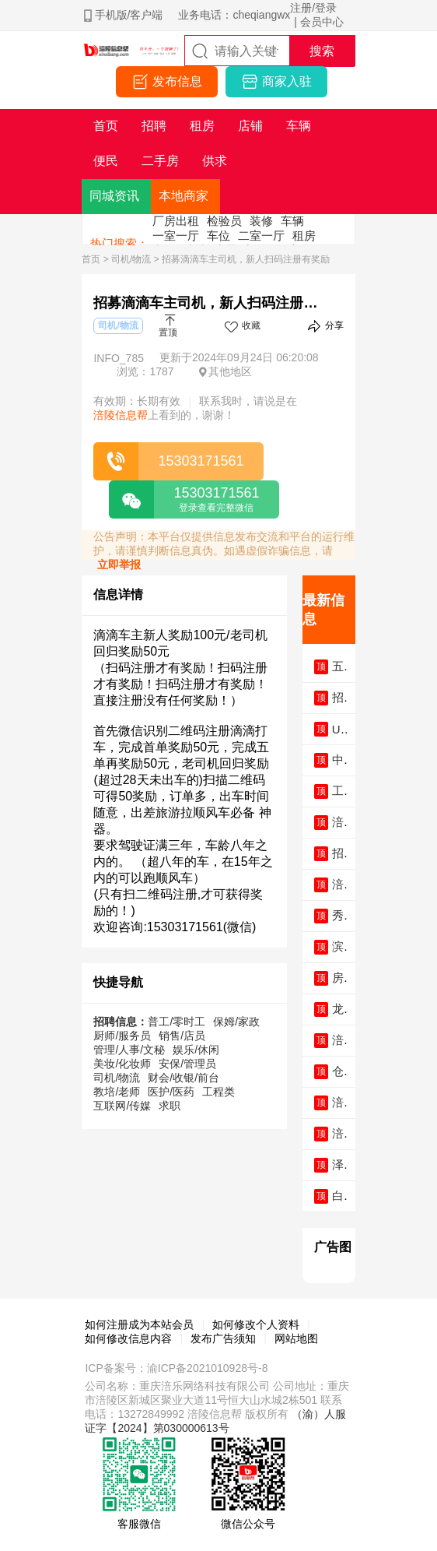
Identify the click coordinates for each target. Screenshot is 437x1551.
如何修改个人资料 (255, 1324)
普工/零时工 (176, 1021)
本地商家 (183, 195)
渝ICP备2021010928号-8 (207, 1368)
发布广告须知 (223, 1338)
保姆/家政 (236, 1021)
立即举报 (119, 564)
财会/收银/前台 (183, 1077)
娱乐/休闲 (196, 1049)
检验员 (224, 220)
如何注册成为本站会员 (139, 1324)
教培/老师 (116, 1091)
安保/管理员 (187, 1063)
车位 (218, 235)
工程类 (218, 1091)
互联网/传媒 (122, 1105)
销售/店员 (182, 1035)
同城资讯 (114, 195)
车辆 (292, 220)
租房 (304, 235)
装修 (261, 220)
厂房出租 (175, 220)
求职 (169, 1105)
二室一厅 (261, 235)
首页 (91, 259)
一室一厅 (175, 235)
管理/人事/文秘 (129, 1049)
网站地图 (296, 1338)
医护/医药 (171, 1091)
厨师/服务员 (122, 1035)
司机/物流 (131, 259)
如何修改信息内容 (128, 1338)
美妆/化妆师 (122, 1063)
